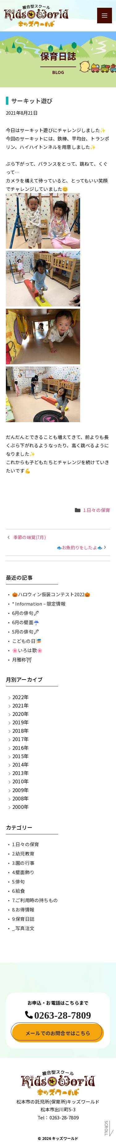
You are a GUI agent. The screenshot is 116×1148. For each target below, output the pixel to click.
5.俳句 (18, 881)
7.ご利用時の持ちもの (35, 900)
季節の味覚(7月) (30, 537)
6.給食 (18, 891)
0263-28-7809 (62, 1015)
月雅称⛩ (22, 659)
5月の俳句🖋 (25, 631)
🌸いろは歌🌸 (27, 650)
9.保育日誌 (23, 918)
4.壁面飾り (23, 872)
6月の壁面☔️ (25, 622)
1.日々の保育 (96, 510)
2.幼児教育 (23, 853)
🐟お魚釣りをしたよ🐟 (79, 547)
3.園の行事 (23, 863)
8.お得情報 (23, 909)
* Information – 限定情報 (39, 603)
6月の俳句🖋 (25, 613)
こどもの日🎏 (26, 641)
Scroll (107, 1129)
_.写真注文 (23, 928)
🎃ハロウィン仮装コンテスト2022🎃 (51, 594)
